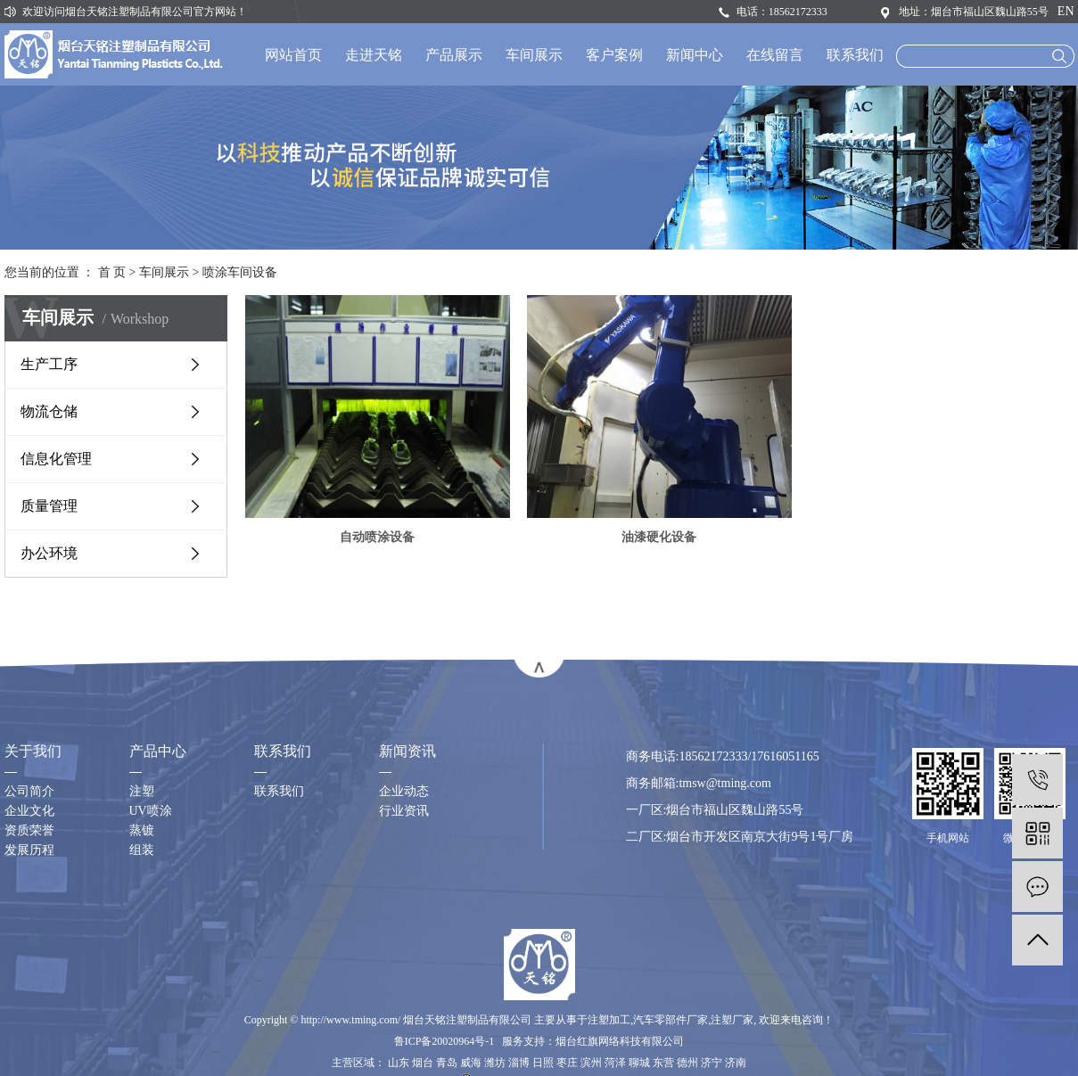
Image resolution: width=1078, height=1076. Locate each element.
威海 (470, 1062)
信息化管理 (56, 458)
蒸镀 (141, 830)
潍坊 (495, 1062)
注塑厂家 (732, 1020)
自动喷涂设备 (380, 537)
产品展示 (453, 54)
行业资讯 (404, 810)
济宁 (711, 1062)
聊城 (639, 1062)
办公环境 (49, 553)
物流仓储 (49, 411)
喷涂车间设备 (239, 272)
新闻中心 (694, 54)
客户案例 (614, 54)
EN (1065, 11)
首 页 (112, 272)
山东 (398, 1062)
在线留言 (774, 54)
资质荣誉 (29, 830)
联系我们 (855, 54)
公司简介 (29, 791)
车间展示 (534, 54)
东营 (663, 1062)
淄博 (519, 1062)
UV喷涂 (150, 810)
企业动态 (404, 791)
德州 (687, 1062)
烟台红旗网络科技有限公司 (619, 1041)
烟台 (422, 1062)
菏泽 (615, 1062)
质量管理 (49, 505)
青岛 (446, 1062)
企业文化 (29, 810)
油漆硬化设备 (668, 537)
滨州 (591, 1062)
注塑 (141, 791)
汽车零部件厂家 (670, 1020)
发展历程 (29, 850)
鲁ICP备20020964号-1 (444, 1041)
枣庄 (567, 1062)
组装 (141, 850)
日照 (543, 1062)
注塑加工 (609, 1020)
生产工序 (49, 364)
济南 (735, 1062)
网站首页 (293, 54)
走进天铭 (373, 54)
